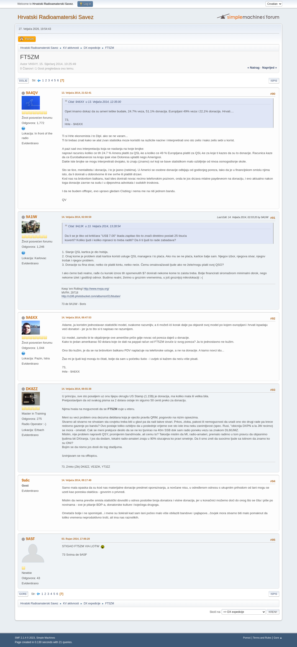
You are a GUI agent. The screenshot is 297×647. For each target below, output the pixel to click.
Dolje (23, 80)
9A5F (30, 539)
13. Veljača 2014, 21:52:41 (76, 92)
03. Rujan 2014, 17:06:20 (75, 538)
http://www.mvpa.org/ (96, 288)
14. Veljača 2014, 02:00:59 (76, 217)
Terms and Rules (262, 637)
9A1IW (31, 217)
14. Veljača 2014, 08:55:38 (76, 388)
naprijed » (269, 67)
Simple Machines (45, 637)
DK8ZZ (32, 389)
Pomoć (247, 637)
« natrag (253, 67)
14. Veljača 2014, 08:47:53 (76, 317)
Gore (23, 594)
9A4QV (32, 93)
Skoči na (215, 611)
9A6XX (32, 318)
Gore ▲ (278, 637)
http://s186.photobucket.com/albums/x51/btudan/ (90, 296)
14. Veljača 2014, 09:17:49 (76, 480)
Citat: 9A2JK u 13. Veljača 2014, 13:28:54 (94, 226)
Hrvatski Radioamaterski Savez (55, 17)
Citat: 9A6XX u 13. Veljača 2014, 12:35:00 (94, 101)
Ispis (274, 80)
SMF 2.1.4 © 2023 (25, 637)
